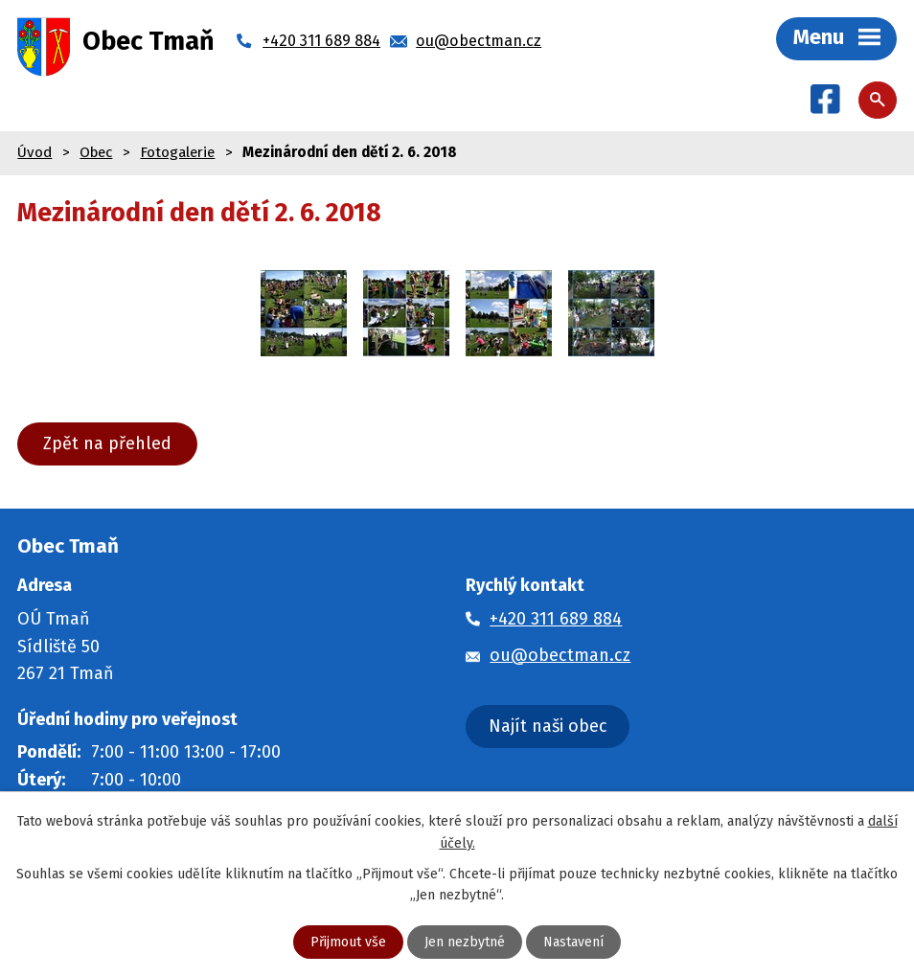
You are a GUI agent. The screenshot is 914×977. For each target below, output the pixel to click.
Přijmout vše (348, 942)
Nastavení (573, 942)
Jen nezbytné (464, 942)
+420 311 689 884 (556, 618)
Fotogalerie (177, 152)
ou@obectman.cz (560, 655)
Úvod (34, 152)
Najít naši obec (548, 726)
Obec (96, 152)
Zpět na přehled (107, 443)
